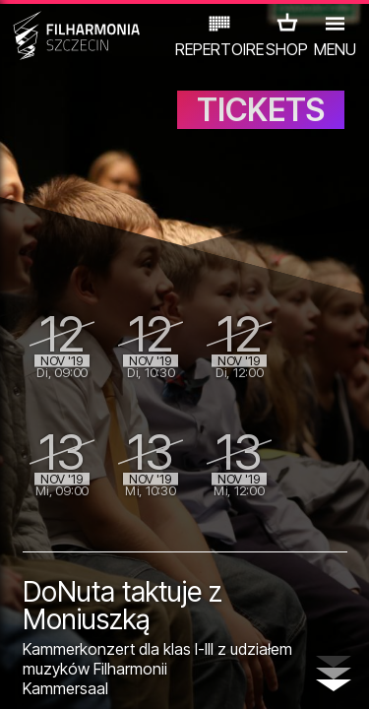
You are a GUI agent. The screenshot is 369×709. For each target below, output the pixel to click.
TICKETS (261, 110)
